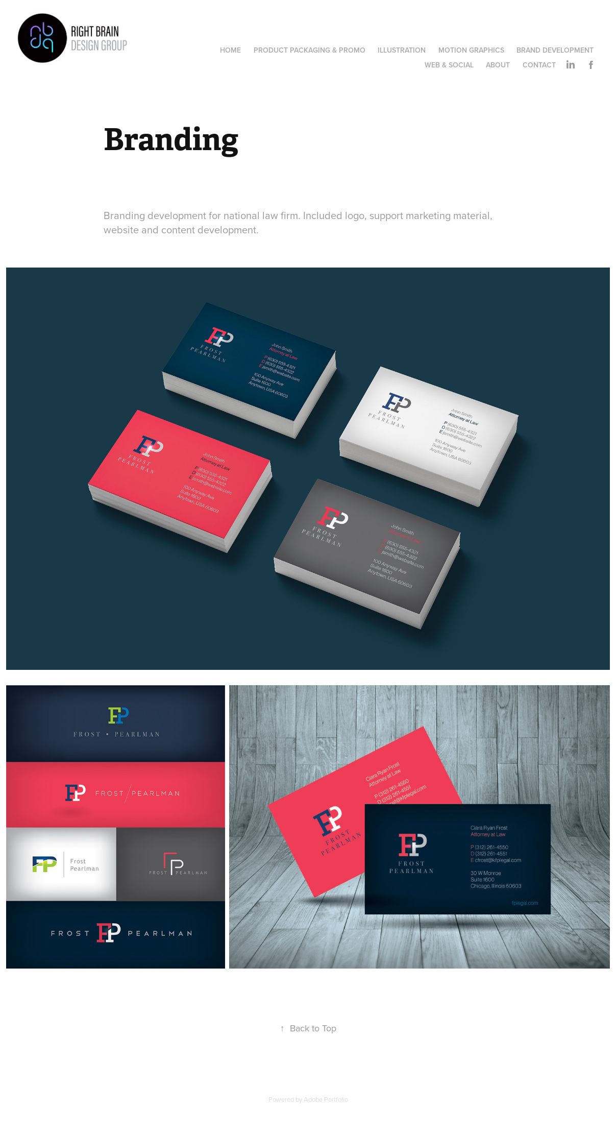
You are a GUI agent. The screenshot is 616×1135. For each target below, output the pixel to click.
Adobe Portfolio (326, 1099)
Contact (539, 65)
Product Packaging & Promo (309, 50)
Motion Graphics (471, 50)
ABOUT (498, 65)
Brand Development (555, 50)
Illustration (402, 50)
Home (230, 50)
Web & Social (449, 65)
